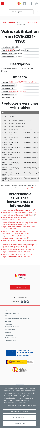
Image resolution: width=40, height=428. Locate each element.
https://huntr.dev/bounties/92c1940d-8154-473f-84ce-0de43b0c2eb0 (19, 228)
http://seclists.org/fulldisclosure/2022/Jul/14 (17, 210)
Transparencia (9, 335)
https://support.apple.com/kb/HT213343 (16, 257)
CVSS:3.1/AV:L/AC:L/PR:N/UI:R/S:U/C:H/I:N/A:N (23, 82)
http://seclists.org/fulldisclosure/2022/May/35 (18, 215)
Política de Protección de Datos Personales (17, 318)
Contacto (7, 310)
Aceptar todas (19, 423)
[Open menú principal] (2, 3)
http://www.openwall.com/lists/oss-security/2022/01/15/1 (14, 219)
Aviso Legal (8, 321)
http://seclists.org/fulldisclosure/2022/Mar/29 (18, 212)
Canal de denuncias (10, 340)
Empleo (7, 316)
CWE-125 (9, 50)
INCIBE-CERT (11, 23)
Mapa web (8, 332)
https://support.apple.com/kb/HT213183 (16, 252)
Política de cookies (10, 329)
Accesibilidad (8, 324)
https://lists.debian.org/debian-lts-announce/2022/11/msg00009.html (14, 237)
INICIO (4, 23)
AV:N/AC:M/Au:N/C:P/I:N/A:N (17, 91)
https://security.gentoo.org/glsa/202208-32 (17, 249)
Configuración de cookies (12, 327)
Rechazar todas (19, 417)
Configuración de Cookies (19, 411)
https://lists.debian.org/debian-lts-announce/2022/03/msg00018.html (14, 232)
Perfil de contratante (10, 338)
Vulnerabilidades (33, 23)
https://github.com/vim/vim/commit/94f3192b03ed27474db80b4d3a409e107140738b (19, 223)
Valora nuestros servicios (12, 313)
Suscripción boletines (20, 287)
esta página (26, 188)
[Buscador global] (21, 12)
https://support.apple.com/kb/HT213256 (16, 254)
